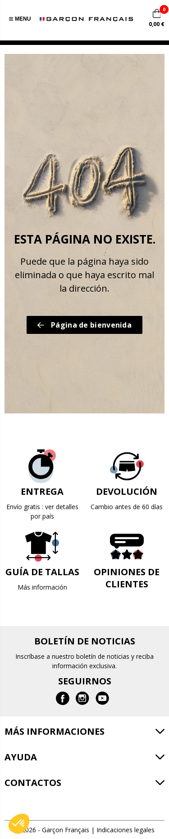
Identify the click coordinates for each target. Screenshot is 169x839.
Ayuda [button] (21, 757)
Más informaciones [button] (55, 731)
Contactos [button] (33, 783)
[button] (19, 824)
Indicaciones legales (125, 830)
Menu (20, 19)
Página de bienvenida (84, 325)
